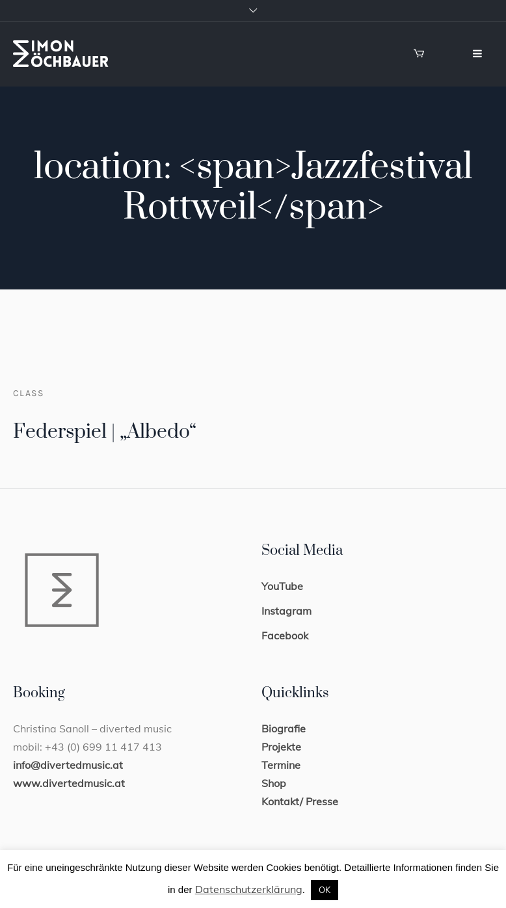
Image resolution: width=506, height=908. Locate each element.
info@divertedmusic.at (68, 764)
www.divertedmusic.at (69, 783)
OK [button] (324, 890)
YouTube (282, 586)
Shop (273, 783)
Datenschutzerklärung (248, 889)
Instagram (286, 610)
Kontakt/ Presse (299, 801)
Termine (280, 764)
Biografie (283, 728)
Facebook (284, 635)
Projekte (281, 746)
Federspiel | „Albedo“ (104, 432)
